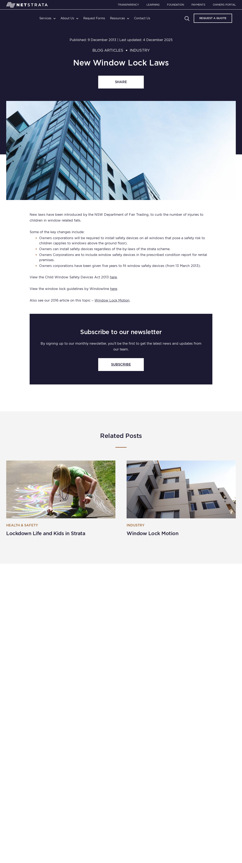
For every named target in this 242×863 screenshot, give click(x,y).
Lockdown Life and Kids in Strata (45, 533)
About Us (67, 18)
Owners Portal (224, 4)
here (113, 277)
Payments (198, 4)
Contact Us (142, 18)
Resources (117, 18)
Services (45, 18)
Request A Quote (212, 18)
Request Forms (94, 18)
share (121, 82)
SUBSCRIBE (121, 364)
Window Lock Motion (111, 300)
